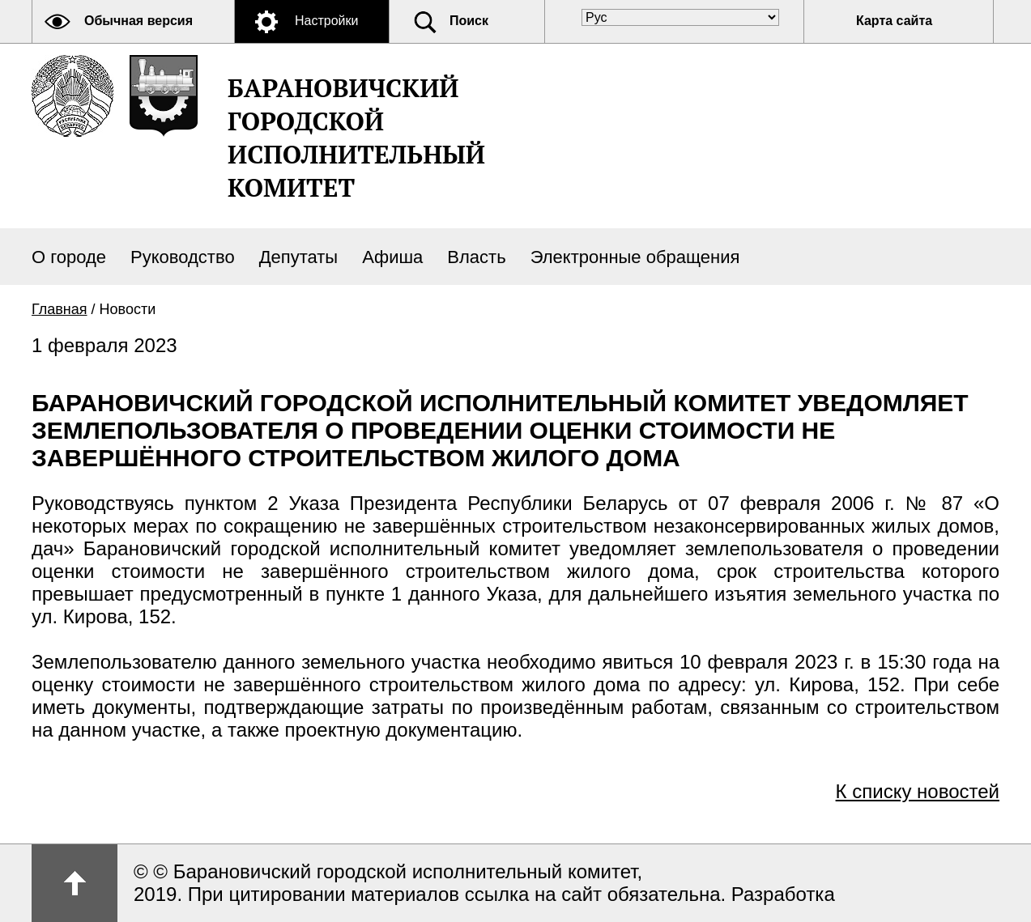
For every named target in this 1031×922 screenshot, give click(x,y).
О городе (69, 257)
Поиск (468, 21)
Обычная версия (138, 21)
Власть (476, 257)
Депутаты (299, 257)
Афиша (392, 257)
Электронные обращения (635, 257)
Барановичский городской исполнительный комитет (356, 137)
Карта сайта (894, 21)
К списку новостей (917, 791)
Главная (59, 309)
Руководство (182, 257)
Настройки (326, 21)
